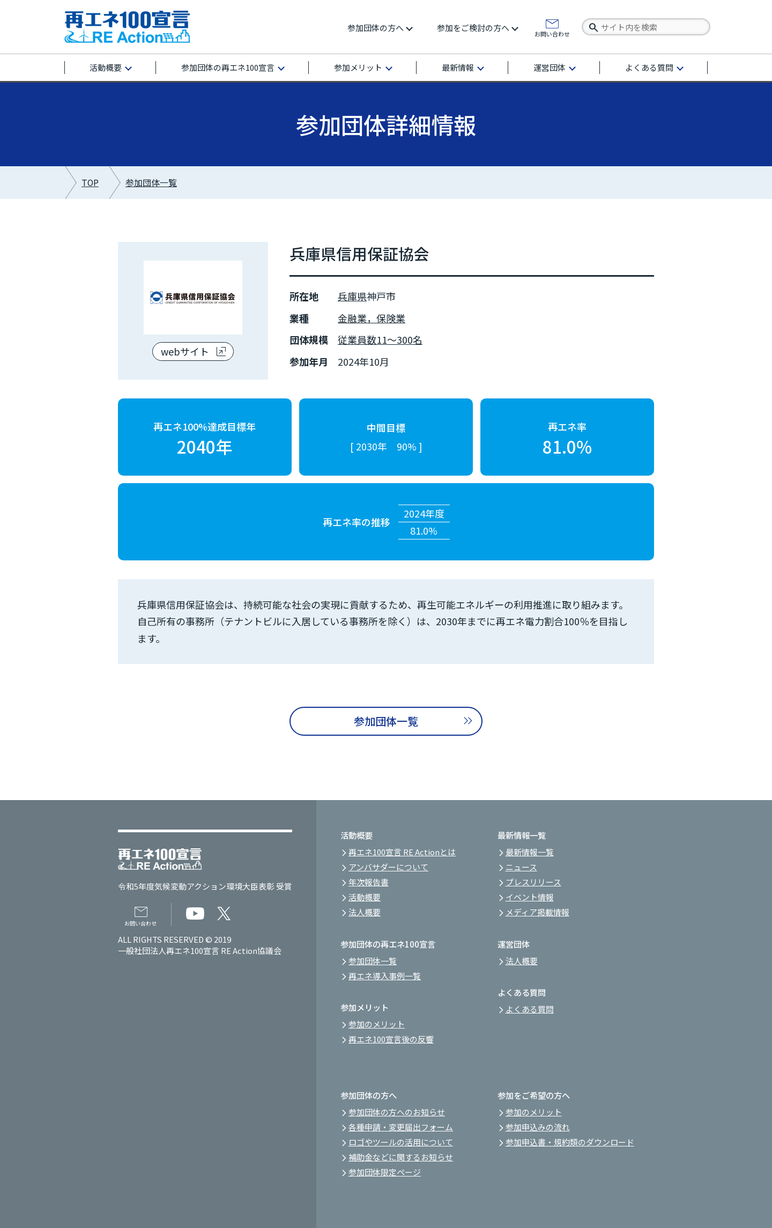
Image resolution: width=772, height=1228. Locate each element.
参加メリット (358, 67)
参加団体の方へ (375, 27)
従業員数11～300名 (380, 339)
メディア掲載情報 (537, 912)
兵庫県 (352, 296)
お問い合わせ (552, 33)
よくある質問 (649, 67)
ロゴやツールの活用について (400, 1142)
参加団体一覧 (151, 182)
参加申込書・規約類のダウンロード (570, 1142)
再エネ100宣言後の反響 (391, 1039)
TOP (90, 182)
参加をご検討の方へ (473, 27)
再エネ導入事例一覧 (384, 975)
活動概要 (106, 67)
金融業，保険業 (371, 318)
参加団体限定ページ (384, 1172)
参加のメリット (376, 1024)
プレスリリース (533, 881)
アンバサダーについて (388, 866)
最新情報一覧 (530, 851)
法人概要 (364, 912)
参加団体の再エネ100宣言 (227, 67)
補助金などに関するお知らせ (400, 1157)
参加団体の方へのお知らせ (396, 1112)
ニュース (521, 866)
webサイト (185, 351)
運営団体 (549, 67)
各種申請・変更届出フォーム (400, 1127)
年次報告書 (368, 881)
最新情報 (458, 67)
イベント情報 (530, 896)
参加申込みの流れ (538, 1127)
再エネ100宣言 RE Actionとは (402, 851)
